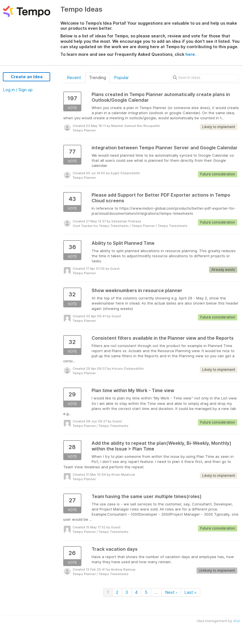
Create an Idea (27, 76)
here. (190, 54)
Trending (97, 77)
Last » (190, 592)
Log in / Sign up (18, 89)
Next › (171, 592)
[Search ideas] (205, 77)
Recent (74, 77)
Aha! (236, 621)
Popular (121, 77)
